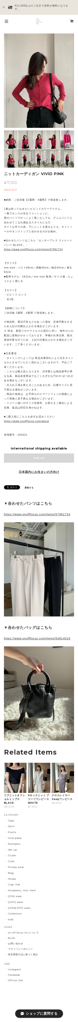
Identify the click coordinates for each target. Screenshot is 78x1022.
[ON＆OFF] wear (19, 907)
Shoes (12, 878)
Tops (11, 820)
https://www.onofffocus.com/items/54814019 (37, 638)
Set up (12, 849)
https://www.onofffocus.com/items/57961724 (33, 249)
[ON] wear (15, 896)
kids (11, 919)
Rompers (14, 843)
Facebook (14, 974)
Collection (15, 913)
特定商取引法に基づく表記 (23, 954)
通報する (29, 487)
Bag (11, 872)
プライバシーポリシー (20, 949)
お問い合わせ (15, 943)
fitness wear (16, 867)
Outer (12, 855)
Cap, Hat (14, 884)
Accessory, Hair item (22, 890)
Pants (12, 832)
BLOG (11, 938)
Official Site (15, 980)
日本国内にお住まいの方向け (39, 472)
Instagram (14, 969)
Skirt (11, 826)
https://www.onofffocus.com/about (26, 421)
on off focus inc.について (23, 932)
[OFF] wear (16, 902)
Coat (11, 861)
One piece (15, 838)
